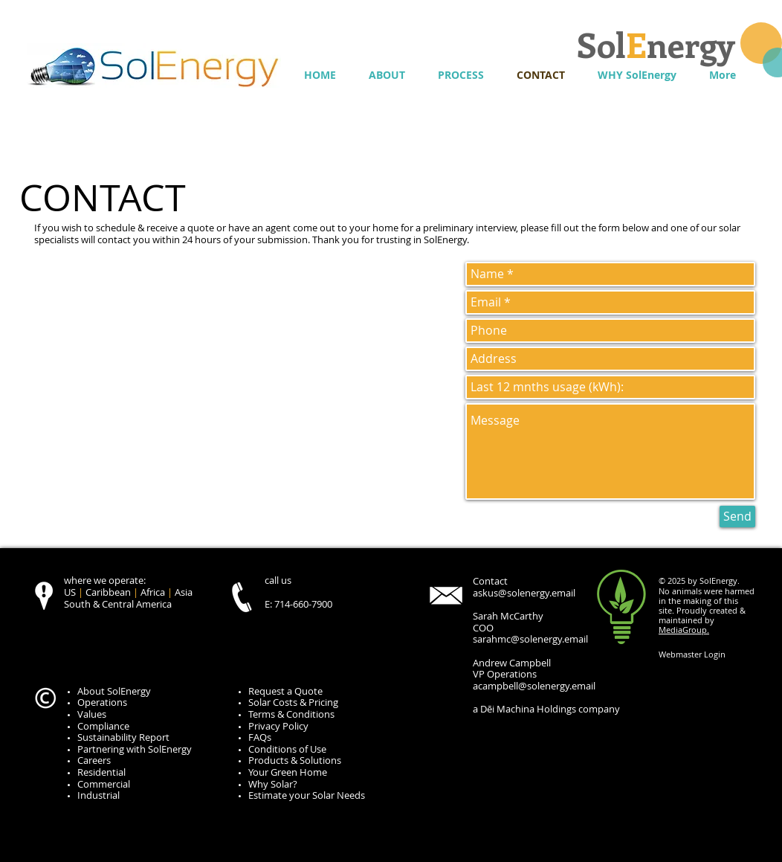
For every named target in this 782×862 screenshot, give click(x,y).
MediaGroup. (684, 629)
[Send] (737, 516)
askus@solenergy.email (524, 592)
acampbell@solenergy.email (534, 685)
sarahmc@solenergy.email (530, 639)
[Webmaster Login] (692, 654)
